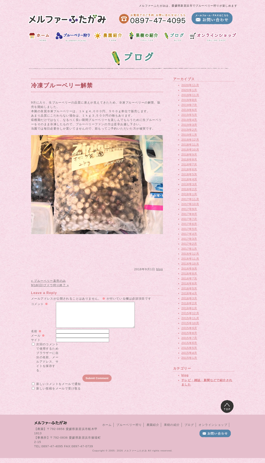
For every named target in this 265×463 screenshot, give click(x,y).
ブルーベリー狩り (129, 429)
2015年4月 (189, 353)
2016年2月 (189, 303)
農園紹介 (153, 429)
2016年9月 (189, 268)
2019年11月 (190, 95)
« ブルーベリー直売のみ (48, 280)
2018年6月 (189, 169)
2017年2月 (189, 243)
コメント (39, 304)
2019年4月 (189, 119)
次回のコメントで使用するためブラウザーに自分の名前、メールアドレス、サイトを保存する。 (47, 362)
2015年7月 (189, 338)
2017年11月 (190, 199)
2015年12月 (190, 313)
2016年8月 (189, 273)
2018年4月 (189, 179)
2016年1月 (189, 308)
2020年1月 (189, 90)
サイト (36, 344)
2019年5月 (189, 115)
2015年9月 (189, 328)
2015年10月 (190, 323)
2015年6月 (189, 343)
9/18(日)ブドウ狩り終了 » (50, 285)
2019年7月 (189, 105)
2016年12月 (190, 253)
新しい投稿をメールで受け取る (58, 393)
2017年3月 (189, 238)
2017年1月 (189, 248)
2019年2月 (189, 129)
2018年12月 (190, 139)
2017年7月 (189, 219)
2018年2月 (189, 189)
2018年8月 (189, 159)
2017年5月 (189, 229)
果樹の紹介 (172, 429)
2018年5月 (189, 174)
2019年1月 (189, 134)
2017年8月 (189, 214)
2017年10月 (190, 204)
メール (38, 340)
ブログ (189, 429)
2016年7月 (189, 278)
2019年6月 (189, 110)
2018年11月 (190, 144)
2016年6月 (189, 283)
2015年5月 (189, 348)
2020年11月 (190, 85)
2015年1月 (189, 357)
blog (159, 269)
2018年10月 (190, 149)
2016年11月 (190, 258)
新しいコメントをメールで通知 (58, 388)
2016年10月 (190, 263)
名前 (36, 336)
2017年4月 (189, 234)
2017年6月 (189, 224)
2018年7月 (189, 164)
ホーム (107, 429)
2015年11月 (190, 318)
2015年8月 (189, 333)
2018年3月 (189, 184)
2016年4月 (189, 293)
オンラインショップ (213, 429)
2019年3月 (189, 124)
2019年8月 (189, 100)
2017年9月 (189, 209)
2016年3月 (189, 298)
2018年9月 (189, 154)
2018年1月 (189, 194)
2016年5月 (189, 288)
